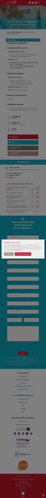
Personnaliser (8, 254)
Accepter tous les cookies (23, 254)
